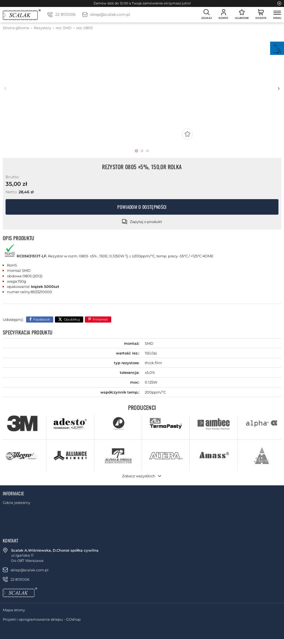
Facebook (41, 319)
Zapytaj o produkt (146, 221)
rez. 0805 (84, 28)
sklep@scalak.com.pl (110, 14)
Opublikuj (72, 319)
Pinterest (100, 319)
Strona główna (16, 28)
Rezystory (42, 28)
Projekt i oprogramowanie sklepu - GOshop (42, 619)
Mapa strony (14, 610)
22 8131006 (65, 14)
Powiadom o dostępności (141, 207)
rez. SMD (64, 28)
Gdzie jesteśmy (16, 502)
